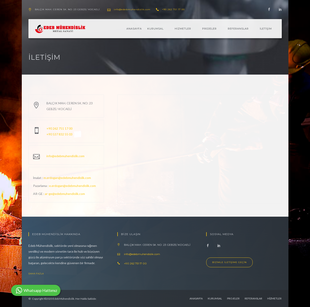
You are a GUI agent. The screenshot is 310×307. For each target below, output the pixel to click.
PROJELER (209, 28)
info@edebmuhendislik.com (132, 9)
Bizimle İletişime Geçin (229, 262)
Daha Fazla (39, 273)
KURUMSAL (155, 28)
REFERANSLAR (238, 28)
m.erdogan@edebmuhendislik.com (67, 178)
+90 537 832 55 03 (59, 134)
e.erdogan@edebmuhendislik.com (72, 186)
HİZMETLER (183, 28)
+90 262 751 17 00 (173, 9)
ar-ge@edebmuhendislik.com (65, 194)
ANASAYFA (134, 28)
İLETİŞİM (266, 28)
